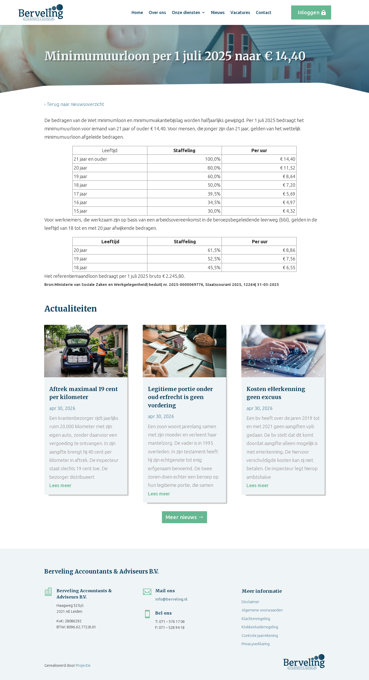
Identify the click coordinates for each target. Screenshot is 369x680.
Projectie (83, 665)
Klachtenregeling (256, 618)
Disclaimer (250, 602)
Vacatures (240, 12)
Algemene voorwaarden (262, 610)
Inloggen (308, 12)
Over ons (157, 12)
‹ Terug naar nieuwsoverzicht (74, 104)
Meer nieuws (181, 517)
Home (137, 12)
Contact (263, 12)
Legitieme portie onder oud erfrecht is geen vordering (180, 397)
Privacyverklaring (256, 644)
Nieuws (218, 12)
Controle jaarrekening (260, 635)
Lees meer (60, 485)
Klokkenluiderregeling (260, 627)
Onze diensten (186, 12)
